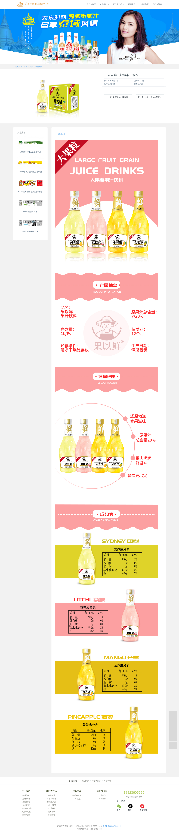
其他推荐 (38, 66)
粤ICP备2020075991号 (112, 826)
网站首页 (18, 66)
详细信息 (61, 134)
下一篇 (151, 97)
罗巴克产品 (28, 66)
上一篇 (119, 97)
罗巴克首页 (91, 4)
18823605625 (134, 792)
